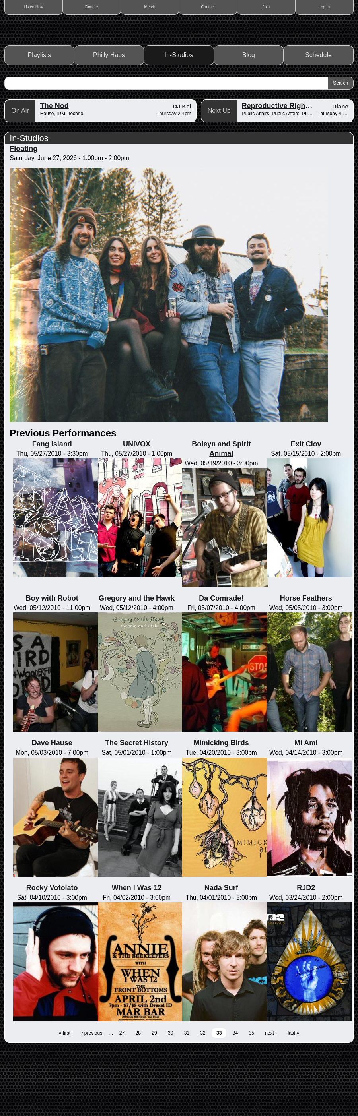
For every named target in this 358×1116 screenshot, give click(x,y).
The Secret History (136, 810)
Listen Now (33, 7)
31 (186, 1099)
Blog (248, 121)
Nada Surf (221, 955)
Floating (23, 215)
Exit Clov (306, 511)
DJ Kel (182, 173)
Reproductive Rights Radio (288, 172)
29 (154, 1099)
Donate (91, 7)
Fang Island (52, 511)
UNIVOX (136, 511)
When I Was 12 (136, 955)
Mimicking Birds (221, 810)
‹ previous (91, 1099)
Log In (324, 7)
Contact (207, 7)
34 (235, 1099)
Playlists (39, 121)
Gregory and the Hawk (137, 665)
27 (122, 1099)
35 (251, 1099)
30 (170, 1099)
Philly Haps (109, 121)
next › (271, 1099)
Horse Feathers (306, 665)
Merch (150, 7)
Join (266, 7)
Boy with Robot (52, 665)
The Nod (54, 172)
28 (138, 1099)
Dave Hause (52, 810)
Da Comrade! (221, 665)
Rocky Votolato (52, 955)
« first (64, 1099)
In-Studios (179, 121)
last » (294, 1099)
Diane (340, 173)
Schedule (318, 121)
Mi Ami (305, 810)
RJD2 (306, 955)
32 (202, 1099)
